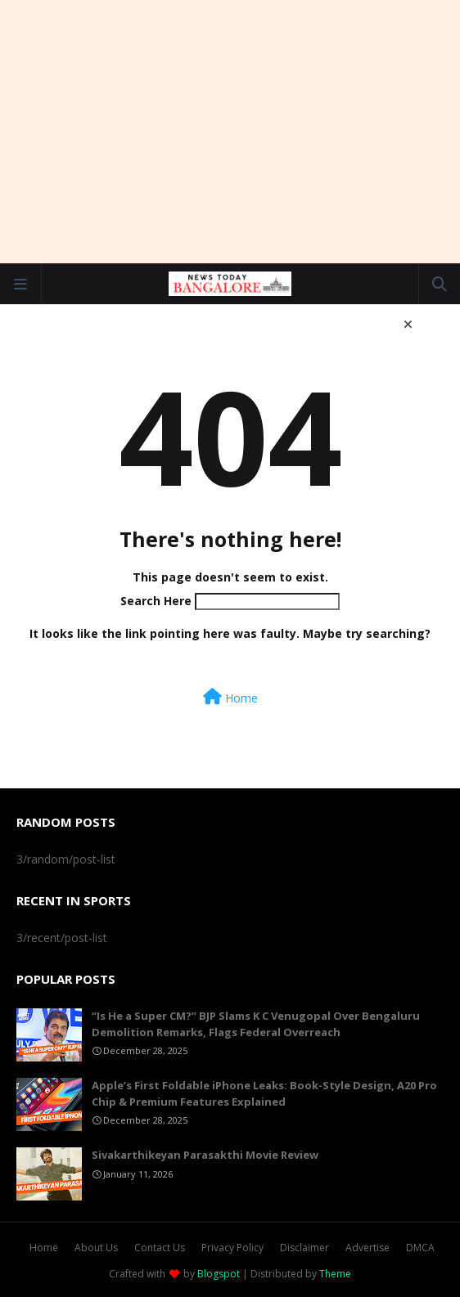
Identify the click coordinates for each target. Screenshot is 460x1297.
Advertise (367, 1247)
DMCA (420, 1247)
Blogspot (218, 1274)
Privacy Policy (232, 1247)
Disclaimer (304, 1247)
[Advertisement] (238, 130)
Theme (335, 1274)
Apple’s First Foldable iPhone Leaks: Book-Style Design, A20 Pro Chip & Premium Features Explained (264, 1093)
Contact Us (159, 1247)
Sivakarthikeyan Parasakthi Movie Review (205, 1154)
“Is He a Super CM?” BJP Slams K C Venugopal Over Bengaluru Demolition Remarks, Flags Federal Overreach (256, 1023)
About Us (96, 1247)
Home (230, 697)
